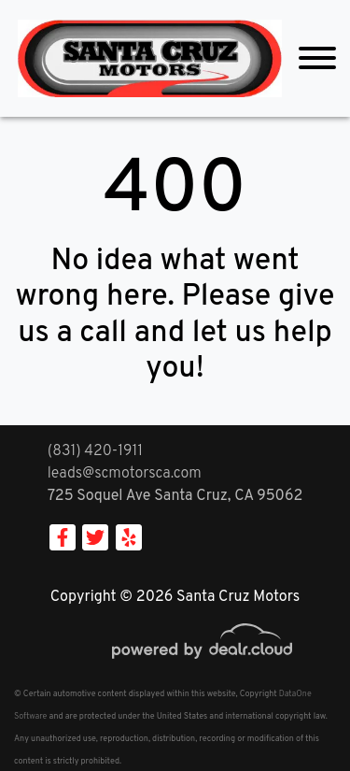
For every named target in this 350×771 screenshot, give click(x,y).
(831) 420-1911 (95, 451)
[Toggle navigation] (317, 58)
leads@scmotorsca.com (125, 473)
